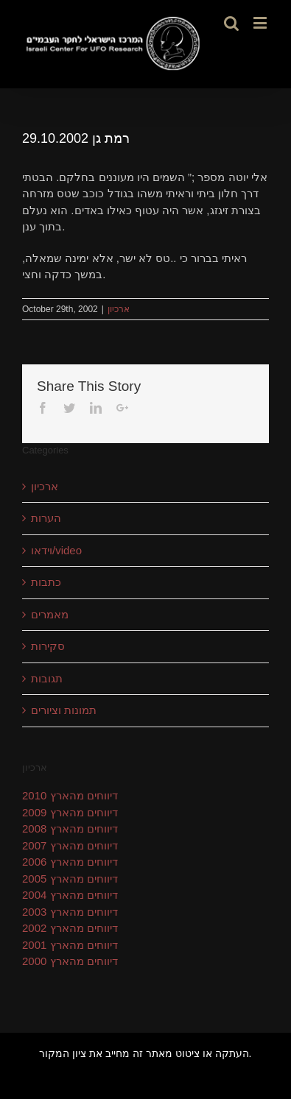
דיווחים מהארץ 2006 (70, 861)
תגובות (47, 678)
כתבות (46, 582)
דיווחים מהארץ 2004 (70, 894)
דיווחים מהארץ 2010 (70, 795)
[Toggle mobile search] (231, 22)
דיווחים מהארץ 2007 (70, 845)
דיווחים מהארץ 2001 (70, 945)
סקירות (48, 646)
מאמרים (50, 614)
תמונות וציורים (64, 710)
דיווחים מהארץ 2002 (70, 928)
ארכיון (119, 309)
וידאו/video (56, 550)
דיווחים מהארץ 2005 (70, 878)
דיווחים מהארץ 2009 (70, 812)
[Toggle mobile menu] (261, 22)
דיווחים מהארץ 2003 (70, 911)
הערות (46, 518)
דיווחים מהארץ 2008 (70, 828)
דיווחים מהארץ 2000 (70, 961)
